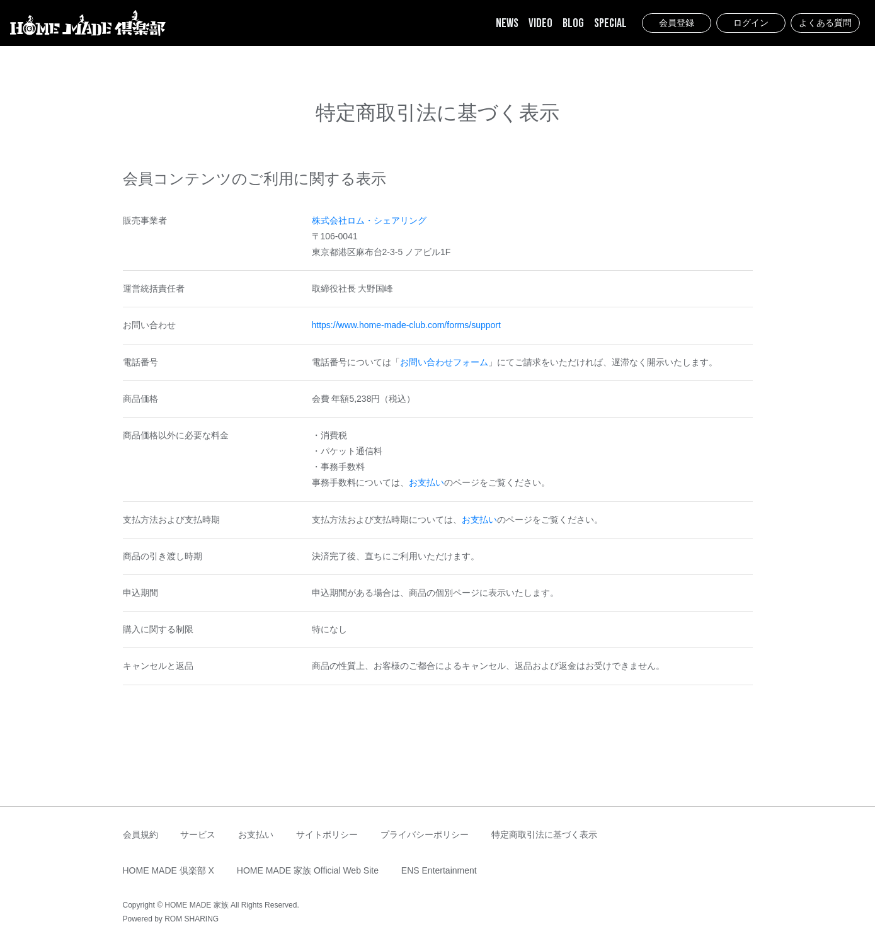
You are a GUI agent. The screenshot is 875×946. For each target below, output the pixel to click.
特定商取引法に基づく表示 (544, 834)
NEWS (507, 23)
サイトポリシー (327, 834)
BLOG (573, 23)
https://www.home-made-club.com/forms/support (406, 325)
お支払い (426, 482)
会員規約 (140, 834)
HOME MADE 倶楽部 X (168, 870)
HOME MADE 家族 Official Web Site (308, 870)
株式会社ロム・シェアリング (369, 220)
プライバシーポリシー (424, 834)
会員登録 (676, 23)
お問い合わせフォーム (444, 362)
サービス (197, 834)
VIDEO (540, 23)
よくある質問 (825, 23)
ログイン (751, 23)
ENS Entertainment (439, 870)
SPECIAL (610, 23)
